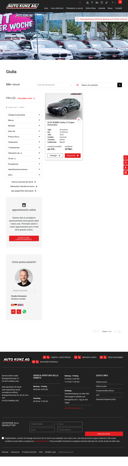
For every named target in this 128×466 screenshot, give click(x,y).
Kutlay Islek (24, 295)
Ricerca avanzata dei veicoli (22, 185)
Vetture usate (101, 396)
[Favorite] (78, 122)
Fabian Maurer (24, 298)
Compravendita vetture (105, 400)
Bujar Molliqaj (24, 293)
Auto (46, 8)
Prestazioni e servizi (74, 8)
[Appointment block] (126, 167)
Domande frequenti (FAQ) (106, 409)
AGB (40, 461)
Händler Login (50, 461)
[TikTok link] (106, 2)
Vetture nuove (101, 391)
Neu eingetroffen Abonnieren (22, 194)
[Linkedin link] (97, 2)
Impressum (15, 461)
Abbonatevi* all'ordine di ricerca (22, 189)
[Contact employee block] (126, 162)
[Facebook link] (92, 2)
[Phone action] (126, 152)
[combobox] (47, 88)
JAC (97, 404)
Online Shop (91, 8)
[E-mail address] (69, 439)
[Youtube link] (87, 2)
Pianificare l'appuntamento (24, 241)
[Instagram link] (101, 2)
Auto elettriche (57, 8)
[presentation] (104, 436)
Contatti (118, 8)
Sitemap (5, 461)
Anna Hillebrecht (24, 300)
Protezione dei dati (41, 451)
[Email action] (126, 157)
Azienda (101, 8)
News (110, 8)
